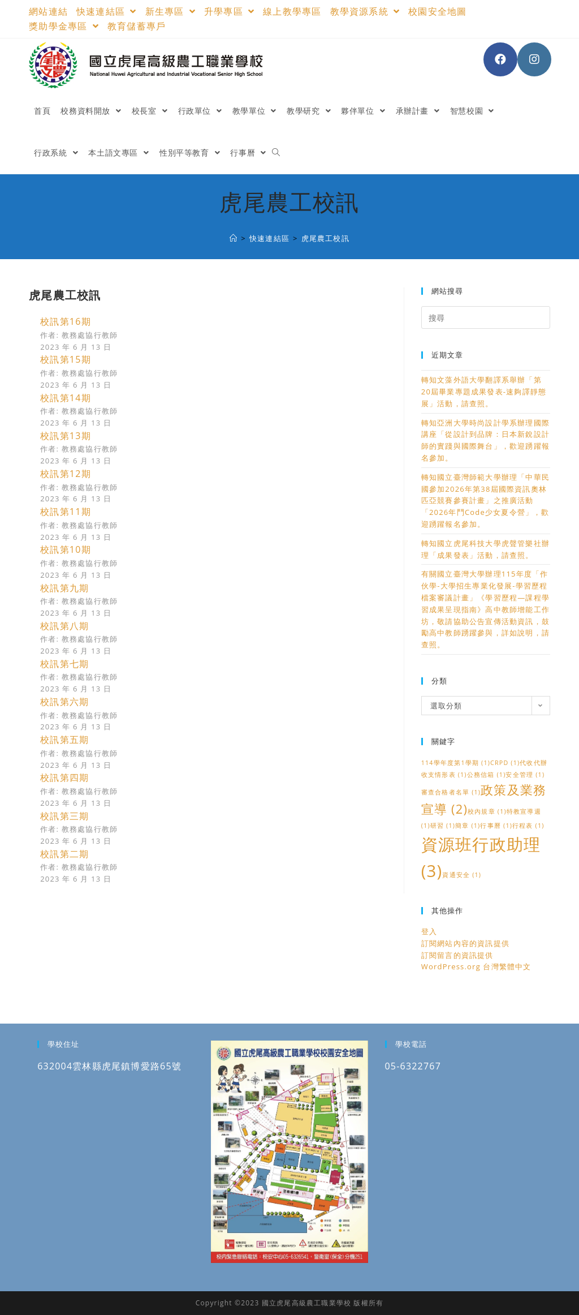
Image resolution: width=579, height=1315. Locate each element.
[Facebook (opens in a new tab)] (500, 59)
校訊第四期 (64, 777)
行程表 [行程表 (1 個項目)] (528, 826)
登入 (429, 931)
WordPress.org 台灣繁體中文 (476, 966)
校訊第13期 (65, 435)
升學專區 (229, 11)
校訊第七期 (64, 664)
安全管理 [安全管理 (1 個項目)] (525, 775)
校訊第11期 (65, 511)
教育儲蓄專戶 (136, 26)
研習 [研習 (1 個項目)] (442, 826)
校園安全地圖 (437, 11)
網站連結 (48, 11)
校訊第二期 (64, 854)
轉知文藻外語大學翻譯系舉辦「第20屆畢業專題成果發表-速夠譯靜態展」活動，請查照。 (483, 392)
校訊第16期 (65, 321)
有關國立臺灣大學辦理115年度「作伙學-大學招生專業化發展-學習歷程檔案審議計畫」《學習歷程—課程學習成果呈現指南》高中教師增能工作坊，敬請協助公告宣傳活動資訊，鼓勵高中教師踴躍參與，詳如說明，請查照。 (485, 609)
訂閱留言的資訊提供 (457, 955)
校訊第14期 (65, 398)
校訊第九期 (64, 588)
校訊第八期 (64, 626)
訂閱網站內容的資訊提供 (465, 943)
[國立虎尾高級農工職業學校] (233, 238)
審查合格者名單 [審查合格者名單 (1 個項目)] (451, 792)
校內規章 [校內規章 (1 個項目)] (487, 811)
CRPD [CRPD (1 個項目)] (505, 763)
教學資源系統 (365, 11)
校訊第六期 (64, 701)
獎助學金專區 (64, 26)
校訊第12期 (65, 473)
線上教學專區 (292, 11)
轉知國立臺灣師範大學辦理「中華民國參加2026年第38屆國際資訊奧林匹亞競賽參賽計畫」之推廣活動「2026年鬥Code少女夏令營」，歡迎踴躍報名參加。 (485, 500)
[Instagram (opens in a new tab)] (534, 59)
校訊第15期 (65, 359)
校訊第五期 (64, 739)
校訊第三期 (64, 816)
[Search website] (275, 153)
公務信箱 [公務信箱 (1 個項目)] (486, 775)
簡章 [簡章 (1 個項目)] (467, 826)
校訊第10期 (65, 549)
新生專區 (170, 11)
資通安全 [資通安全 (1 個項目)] (461, 875)
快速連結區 (106, 11)
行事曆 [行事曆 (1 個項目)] (496, 826)
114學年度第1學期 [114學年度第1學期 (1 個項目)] (455, 763)
